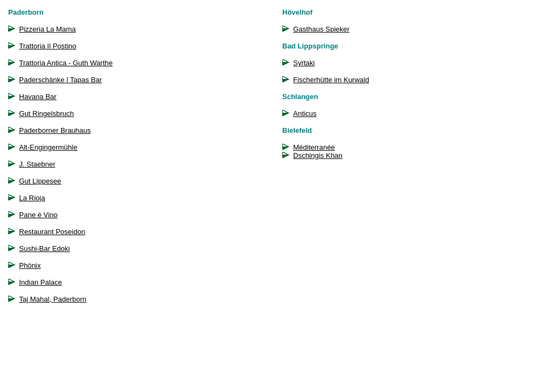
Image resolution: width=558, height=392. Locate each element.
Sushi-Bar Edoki (44, 248)
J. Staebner (37, 164)
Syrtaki (304, 63)
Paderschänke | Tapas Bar (60, 80)
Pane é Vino (38, 215)
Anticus (305, 113)
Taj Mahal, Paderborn (53, 299)
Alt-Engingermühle (48, 147)
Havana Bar (38, 97)
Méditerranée (314, 147)
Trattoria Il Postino (47, 46)
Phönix (30, 265)
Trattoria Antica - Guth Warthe (66, 63)
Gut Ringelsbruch (46, 113)
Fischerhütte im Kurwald (331, 80)
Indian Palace (40, 282)
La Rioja (32, 198)
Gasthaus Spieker (321, 29)
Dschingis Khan (317, 155)
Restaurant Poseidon (52, 232)
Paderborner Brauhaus (55, 130)
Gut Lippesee (40, 181)
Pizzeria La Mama (47, 29)
